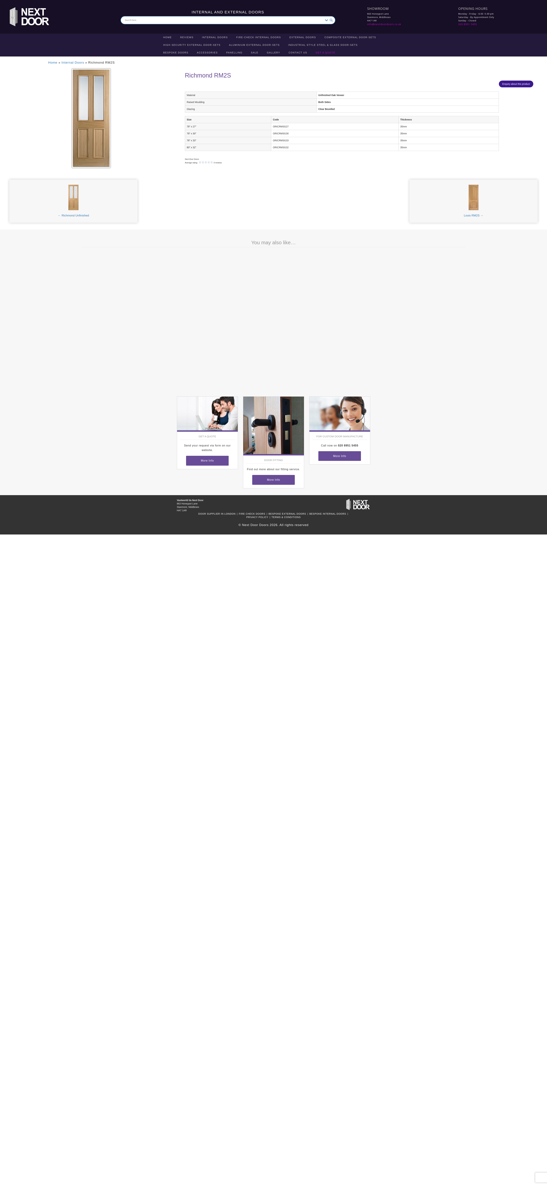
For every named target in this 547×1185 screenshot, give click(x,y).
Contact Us (298, 52)
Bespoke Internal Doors (327, 513)
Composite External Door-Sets (350, 37)
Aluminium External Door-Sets (254, 45)
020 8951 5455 (467, 24)
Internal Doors (215, 37)
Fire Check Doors (252, 513)
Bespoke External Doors (287, 513)
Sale (254, 52)
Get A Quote (325, 52)
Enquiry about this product (516, 84)
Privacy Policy (257, 517)
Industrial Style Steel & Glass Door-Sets (323, 45)
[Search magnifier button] (331, 20)
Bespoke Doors (175, 52)
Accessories (207, 52)
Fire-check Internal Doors (258, 37)
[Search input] (224, 20)
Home (167, 37)
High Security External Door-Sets (192, 45)
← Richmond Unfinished (73, 215)
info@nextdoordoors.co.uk (384, 24)
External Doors (302, 37)
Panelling (234, 52)
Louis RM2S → (473, 215)
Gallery (273, 52)
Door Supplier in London (217, 513)
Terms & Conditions (286, 517)
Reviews (187, 37)
